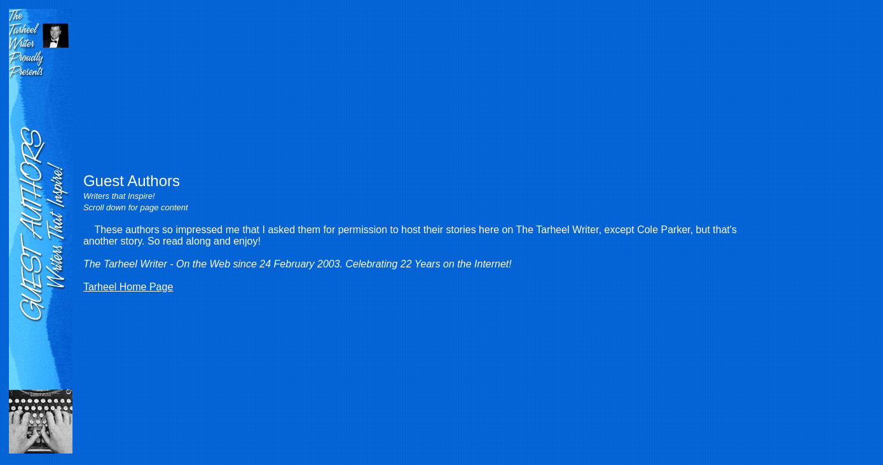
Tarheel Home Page (128, 286)
